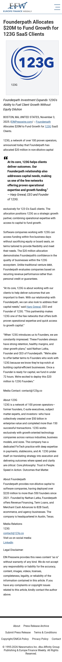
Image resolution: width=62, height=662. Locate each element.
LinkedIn (8, 542)
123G (48, 126)
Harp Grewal (33, 306)
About (16, 626)
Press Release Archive (36, 626)
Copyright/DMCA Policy (15, 639)
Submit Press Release (18, 632)
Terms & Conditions (45, 632)
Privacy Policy (40, 639)
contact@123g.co (13, 533)
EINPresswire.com (21, 121)
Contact (56, 639)
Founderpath (43, 121)
